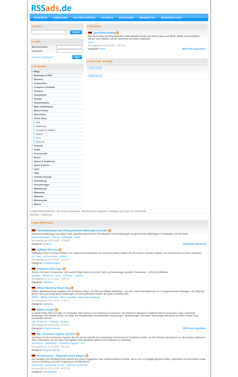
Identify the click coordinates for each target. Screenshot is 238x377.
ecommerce (37, 343)
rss (33, 256)
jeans (91, 42)
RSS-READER (126, 18)
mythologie (66, 237)
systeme (79, 275)
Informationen (50, 371)
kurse (58, 275)
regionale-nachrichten (77, 365)
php (33, 321)
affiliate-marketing (49, 297)
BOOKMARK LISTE (171, 18)
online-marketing (68, 297)
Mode (38, 138)
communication (50, 256)
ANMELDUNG (60, 18)
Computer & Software (45, 130)
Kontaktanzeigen (51, 263)
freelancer (42, 321)
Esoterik (47, 244)
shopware (54, 321)
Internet (39, 134)
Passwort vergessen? (42, 57)
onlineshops (51, 343)
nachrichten (37, 365)
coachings (68, 275)
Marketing (48, 282)
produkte (36, 275)
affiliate (35, 297)
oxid (83, 343)
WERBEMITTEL (147, 18)
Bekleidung (41, 126)
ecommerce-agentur (69, 343)
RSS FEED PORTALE (84, 18)
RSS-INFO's (107, 18)
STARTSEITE (40, 18)
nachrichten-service (54, 365)
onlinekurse (48, 275)
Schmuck (40, 142)
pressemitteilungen (41, 237)
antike (77, 237)
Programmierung (51, 328)
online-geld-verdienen (89, 297)
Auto (38, 122)
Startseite (34, 214)
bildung (56, 237)
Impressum (46, 214)
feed (38, 256)
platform (63, 256)
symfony (64, 321)
